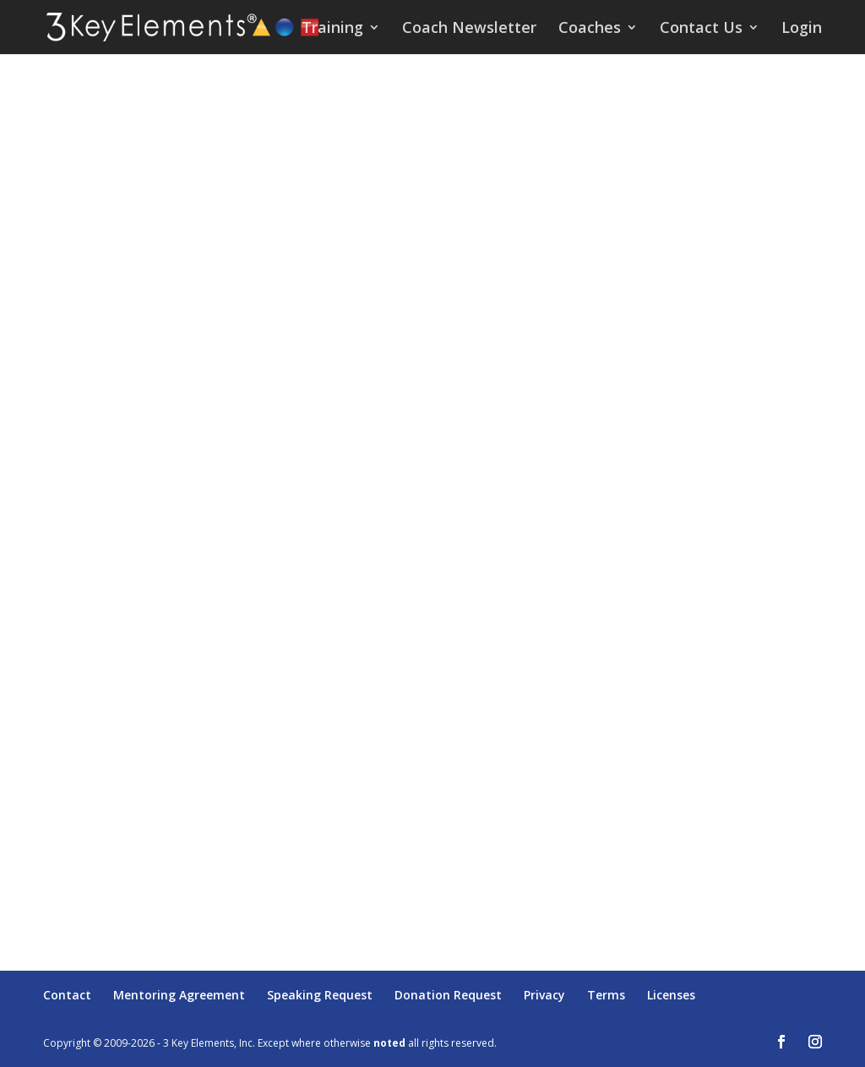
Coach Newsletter (469, 29)
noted (389, 1043)
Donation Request (448, 995)
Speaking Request (320, 995)
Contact (67, 995)
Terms (606, 995)
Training (332, 29)
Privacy (544, 995)
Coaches (589, 29)
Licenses (671, 995)
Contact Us (701, 29)
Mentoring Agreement (179, 995)
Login (801, 29)
